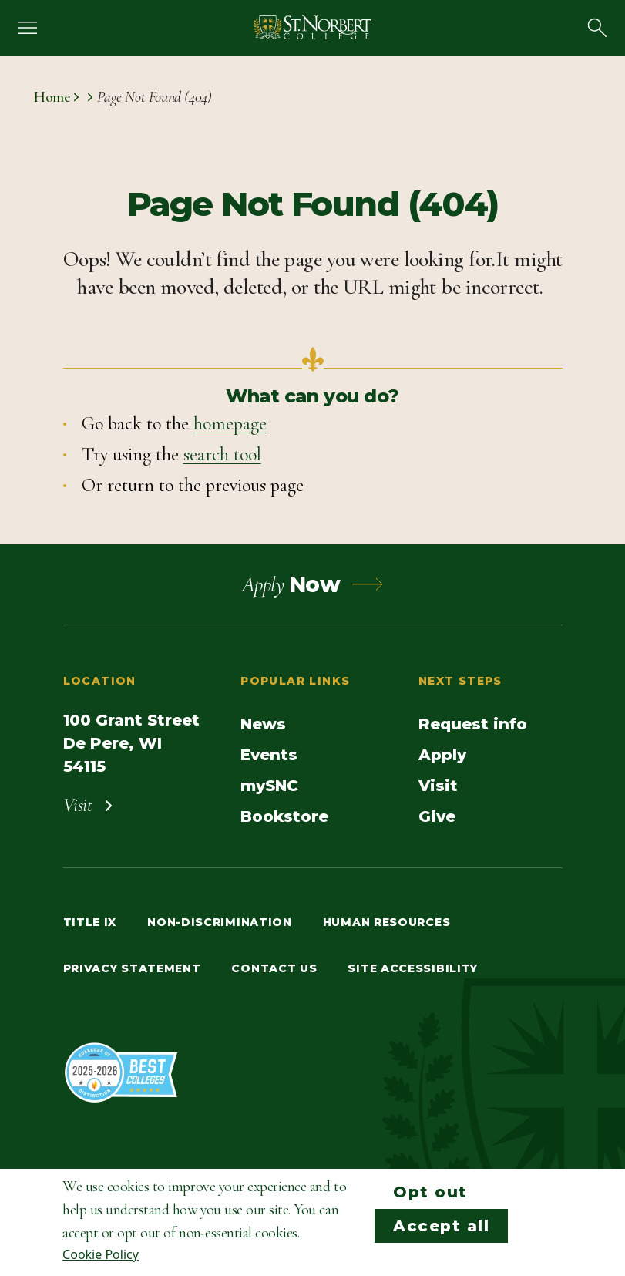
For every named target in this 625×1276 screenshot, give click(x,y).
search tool (222, 454)
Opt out (430, 1192)
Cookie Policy (100, 1254)
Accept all (441, 1226)
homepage (230, 423)
